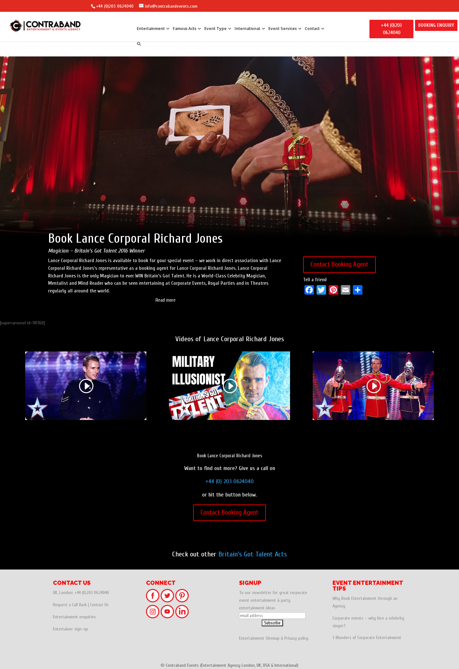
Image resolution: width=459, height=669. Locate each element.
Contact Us (99, 604)
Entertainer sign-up (70, 629)
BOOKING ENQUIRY (436, 25)
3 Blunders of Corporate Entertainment (366, 637)
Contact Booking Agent (339, 264)
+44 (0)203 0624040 (115, 6)
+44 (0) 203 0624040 (230, 481)
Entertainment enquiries (74, 617)
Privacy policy (296, 638)
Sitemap (273, 638)
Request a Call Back (70, 604)
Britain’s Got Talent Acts (252, 554)
